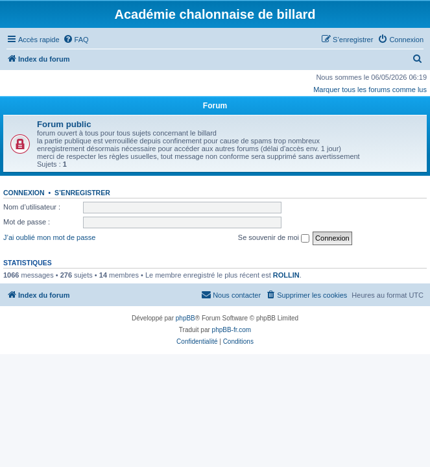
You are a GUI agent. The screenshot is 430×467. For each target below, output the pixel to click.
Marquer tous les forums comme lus (370, 89)
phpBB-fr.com (232, 329)
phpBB (185, 318)
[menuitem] (76, 39)
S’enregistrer (82, 193)
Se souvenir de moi (273, 238)
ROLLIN (286, 275)
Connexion (24, 193)
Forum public (64, 124)
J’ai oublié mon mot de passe (49, 237)
